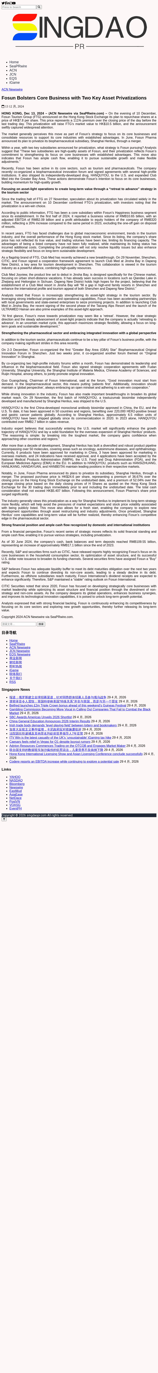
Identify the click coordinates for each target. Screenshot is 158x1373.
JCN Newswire (19, 651)
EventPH (15, 808)
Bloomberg (16, 784)
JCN (12, 74)
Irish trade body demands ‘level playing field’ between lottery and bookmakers (63, 725)
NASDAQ (16, 780)
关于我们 (15, 678)
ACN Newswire (12, 89)
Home (14, 62)
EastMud (15, 791)
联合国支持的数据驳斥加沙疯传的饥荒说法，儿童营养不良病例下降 (56, 750)
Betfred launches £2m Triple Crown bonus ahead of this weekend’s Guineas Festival (67, 705)
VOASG (15, 805)
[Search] (39, 7)
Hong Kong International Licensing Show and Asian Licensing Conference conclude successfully (76, 754)
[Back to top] (4, 819)
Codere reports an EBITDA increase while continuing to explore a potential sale (64, 761)
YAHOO (15, 777)
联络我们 (15, 674)
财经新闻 (15, 662)
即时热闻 (15, 666)
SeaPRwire (18, 66)
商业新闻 (15, 658)
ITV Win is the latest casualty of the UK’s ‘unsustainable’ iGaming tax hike (60, 737)
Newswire (16, 787)
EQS (13, 78)
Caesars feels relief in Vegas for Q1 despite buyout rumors (49, 741)
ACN (13, 70)
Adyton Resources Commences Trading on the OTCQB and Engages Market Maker (67, 745)
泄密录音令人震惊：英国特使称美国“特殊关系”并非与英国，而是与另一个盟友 (63, 701)
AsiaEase (16, 794)
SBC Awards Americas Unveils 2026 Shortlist (40, 717)
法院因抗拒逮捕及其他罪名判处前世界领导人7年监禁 (46, 733)
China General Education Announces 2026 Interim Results (49, 721)
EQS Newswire (20, 654)
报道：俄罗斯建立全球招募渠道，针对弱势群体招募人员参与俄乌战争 (57, 697)
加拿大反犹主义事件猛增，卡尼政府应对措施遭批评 (45, 729)
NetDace (15, 798)
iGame (14, 82)
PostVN (14, 801)
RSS (12, 682)
